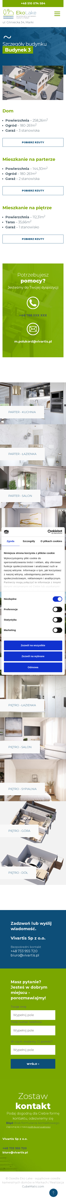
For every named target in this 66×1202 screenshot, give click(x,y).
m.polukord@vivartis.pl (33, 341)
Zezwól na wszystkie (33, 645)
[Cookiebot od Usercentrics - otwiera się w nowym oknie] (47, 532)
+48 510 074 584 (33, 3)
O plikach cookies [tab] (51, 541)
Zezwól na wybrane (33, 656)
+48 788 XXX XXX (33, 315)
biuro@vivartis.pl (25, 955)
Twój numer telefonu (26, 1022)
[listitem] (30, 79)
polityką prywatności (39, 1126)
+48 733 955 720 (24, 951)
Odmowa (33, 667)
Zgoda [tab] (10, 541)
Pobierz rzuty (33, 142)
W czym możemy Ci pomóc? (32, 1041)
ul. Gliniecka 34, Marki (18, 22)
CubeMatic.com (33, 1186)
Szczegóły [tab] (29, 541)
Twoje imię (18, 1006)
